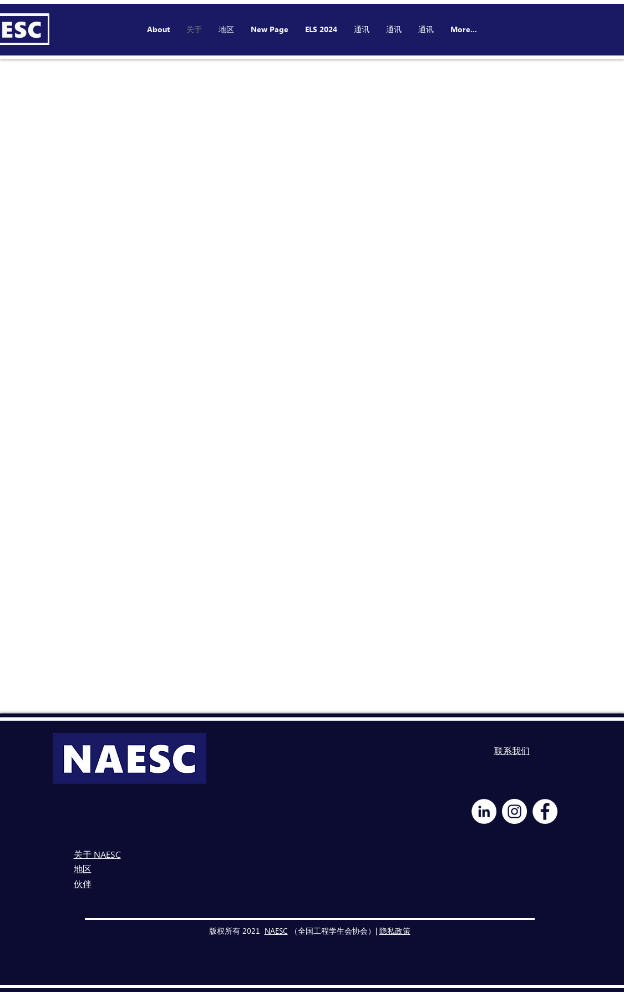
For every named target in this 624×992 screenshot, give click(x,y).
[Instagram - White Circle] (514, 811)
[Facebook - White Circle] (544, 811)
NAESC (276, 930)
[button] (321, 29)
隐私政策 (394, 930)
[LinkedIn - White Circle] (483, 811)
